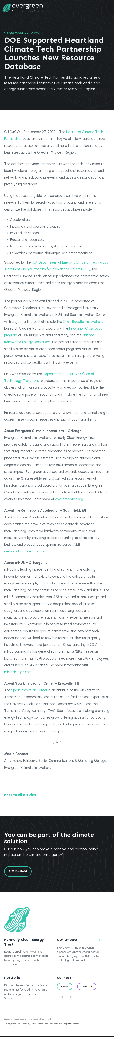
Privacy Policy (10, 1025)
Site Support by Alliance (26, 1025)
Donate (65, 987)
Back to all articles (20, 795)
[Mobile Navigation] (107, 8)
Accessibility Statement (48, 1025)
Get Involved (19, 871)
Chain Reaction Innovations (83, 322)
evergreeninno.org (69, 499)
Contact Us (89, 987)
